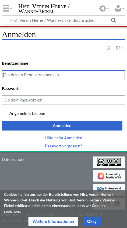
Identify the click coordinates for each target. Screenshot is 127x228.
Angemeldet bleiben (27, 113)
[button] (53, 221)
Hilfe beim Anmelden (63, 137)
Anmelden (62, 125)
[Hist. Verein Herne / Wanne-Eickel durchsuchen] (63, 20)
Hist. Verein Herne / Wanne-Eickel (44, 9)
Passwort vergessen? (63, 145)
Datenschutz (13, 159)
